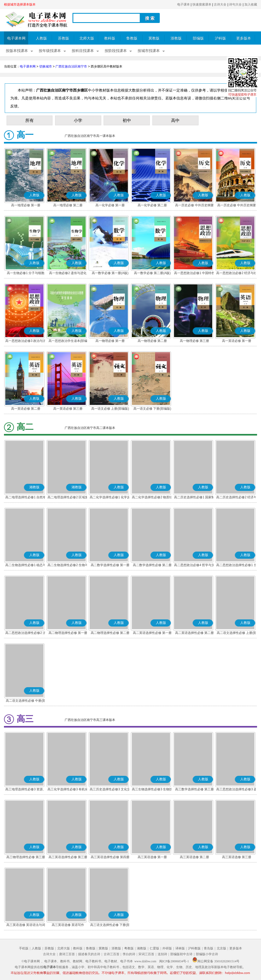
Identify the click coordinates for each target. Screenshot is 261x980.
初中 (127, 120)
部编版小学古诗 (207, 954)
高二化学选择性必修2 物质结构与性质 (152, 497)
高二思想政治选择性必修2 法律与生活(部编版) (25, 633)
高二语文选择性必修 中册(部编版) (26, 701)
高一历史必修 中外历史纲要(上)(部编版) (194, 205)
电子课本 (183, 4)
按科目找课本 (83, 51)
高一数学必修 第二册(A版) (152, 273)
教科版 (109, 38)
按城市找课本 (149, 51)
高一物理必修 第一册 (110, 341)
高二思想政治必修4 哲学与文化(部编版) (194, 565)
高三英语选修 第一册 (152, 857)
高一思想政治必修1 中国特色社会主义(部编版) (194, 273)
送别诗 (162, 954)
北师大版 (86, 38)
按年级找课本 (50, 51)
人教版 (41, 38)
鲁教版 (131, 38)
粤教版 (129, 948)
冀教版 (154, 38)
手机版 (23, 948)
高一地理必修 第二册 (68, 205)
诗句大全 (235, 4)
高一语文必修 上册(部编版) (110, 408)
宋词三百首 (146, 954)
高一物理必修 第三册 (194, 341)
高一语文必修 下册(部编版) (152, 408)
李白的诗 (129, 954)
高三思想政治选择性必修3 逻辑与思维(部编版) (236, 789)
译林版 (180, 948)
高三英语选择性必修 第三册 (68, 857)
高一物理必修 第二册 (152, 341)
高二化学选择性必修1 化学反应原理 (110, 497)
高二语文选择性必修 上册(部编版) (237, 633)
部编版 (198, 38)
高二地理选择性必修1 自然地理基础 (25, 497)
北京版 (221, 948)
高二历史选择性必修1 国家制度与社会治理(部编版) (194, 497)
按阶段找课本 (116, 51)
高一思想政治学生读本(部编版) (68, 341)
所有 (29, 120)
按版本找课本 (17, 51)
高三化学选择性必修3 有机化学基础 (67, 789)
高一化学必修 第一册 (110, 205)
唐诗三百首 (67, 954)
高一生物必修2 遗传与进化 (67, 273)
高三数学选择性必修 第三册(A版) (194, 789)
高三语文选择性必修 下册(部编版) (110, 925)
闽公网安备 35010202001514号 (215, 961)
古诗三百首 (111, 954)
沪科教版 (194, 948)
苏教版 (63, 38)
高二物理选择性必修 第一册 (68, 633)
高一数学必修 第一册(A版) (110, 273)
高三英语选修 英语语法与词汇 (25, 925)
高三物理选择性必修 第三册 (25, 857)
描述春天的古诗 (89, 954)
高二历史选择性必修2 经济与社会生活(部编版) (236, 497)
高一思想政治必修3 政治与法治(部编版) (25, 341)
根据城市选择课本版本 (20, 4)
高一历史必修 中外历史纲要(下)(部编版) (236, 205)
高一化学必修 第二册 (152, 205)
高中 (175, 120)
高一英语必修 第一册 (236, 341)
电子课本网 (16, 38)
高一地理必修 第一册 (25, 205)
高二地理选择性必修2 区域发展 (67, 497)
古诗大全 (220, 4)
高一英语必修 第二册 (25, 408)
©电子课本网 (31, 961)
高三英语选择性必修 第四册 (110, 857)
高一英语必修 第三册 (68, 408)
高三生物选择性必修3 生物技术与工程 (152, 789)
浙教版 (176, 38)
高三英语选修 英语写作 (68, 925)
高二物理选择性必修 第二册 (110, 633)
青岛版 (208, 948)
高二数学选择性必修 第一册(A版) (110, 565)
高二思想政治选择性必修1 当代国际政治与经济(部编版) (236, 565)
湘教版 (141, 948)
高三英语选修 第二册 (194, 857)
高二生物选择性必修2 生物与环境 (67, 565)
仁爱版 (154, 948)
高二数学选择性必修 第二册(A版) (152, 565)
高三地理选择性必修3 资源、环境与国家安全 (25, 789)
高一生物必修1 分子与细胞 (25, 273)
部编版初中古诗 (181, 954)
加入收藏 (250, 4)
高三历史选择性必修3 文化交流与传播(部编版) (110, 789)
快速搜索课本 (201, 4)
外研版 (167, 948)
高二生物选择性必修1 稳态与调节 (25, 565)
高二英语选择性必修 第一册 (152, 633)
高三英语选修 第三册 (236, 857)
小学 (78, 120)
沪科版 (220, 38)
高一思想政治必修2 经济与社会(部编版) (236, 273)
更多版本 (243, 38)
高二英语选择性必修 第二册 (194, 633)
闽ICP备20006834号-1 (174, 961)
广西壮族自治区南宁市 (71, 66)
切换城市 (45, 66)
